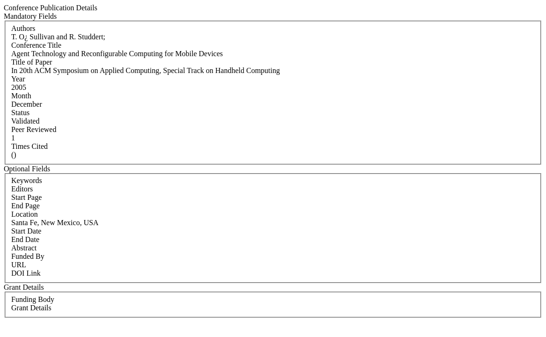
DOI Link (26, 273)
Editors (22, 189)
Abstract (23, 248)
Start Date (26, 231)
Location (24, 214)
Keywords (26, 180)
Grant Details (31, 308)
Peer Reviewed (33, 129)
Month (21, 96)
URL (18, 265)
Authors (23, 28)
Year (18, 79)
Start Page (26, 197)
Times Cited (29, 146)
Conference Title (36, 45)
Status (20, 113)
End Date (25, 239)
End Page (25, 206)
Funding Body (32, 299)
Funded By (27, 256)
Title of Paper (31, 62)
